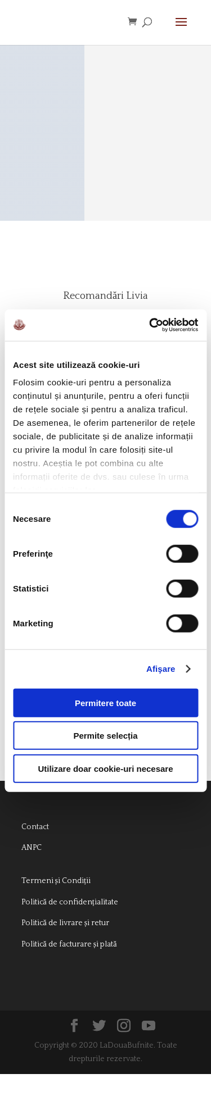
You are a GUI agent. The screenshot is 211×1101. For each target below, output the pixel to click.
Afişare (161, 669)
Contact (35, 853)
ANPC (31, 874)
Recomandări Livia (105, 302)
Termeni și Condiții (56, 907)
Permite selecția (105, 735)
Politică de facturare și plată (69, 971)
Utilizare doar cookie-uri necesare (105, 768)
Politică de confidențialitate (69, 929)
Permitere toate (105, 702)
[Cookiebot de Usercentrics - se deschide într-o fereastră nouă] (150, 325)
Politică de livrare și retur (65, 949)
